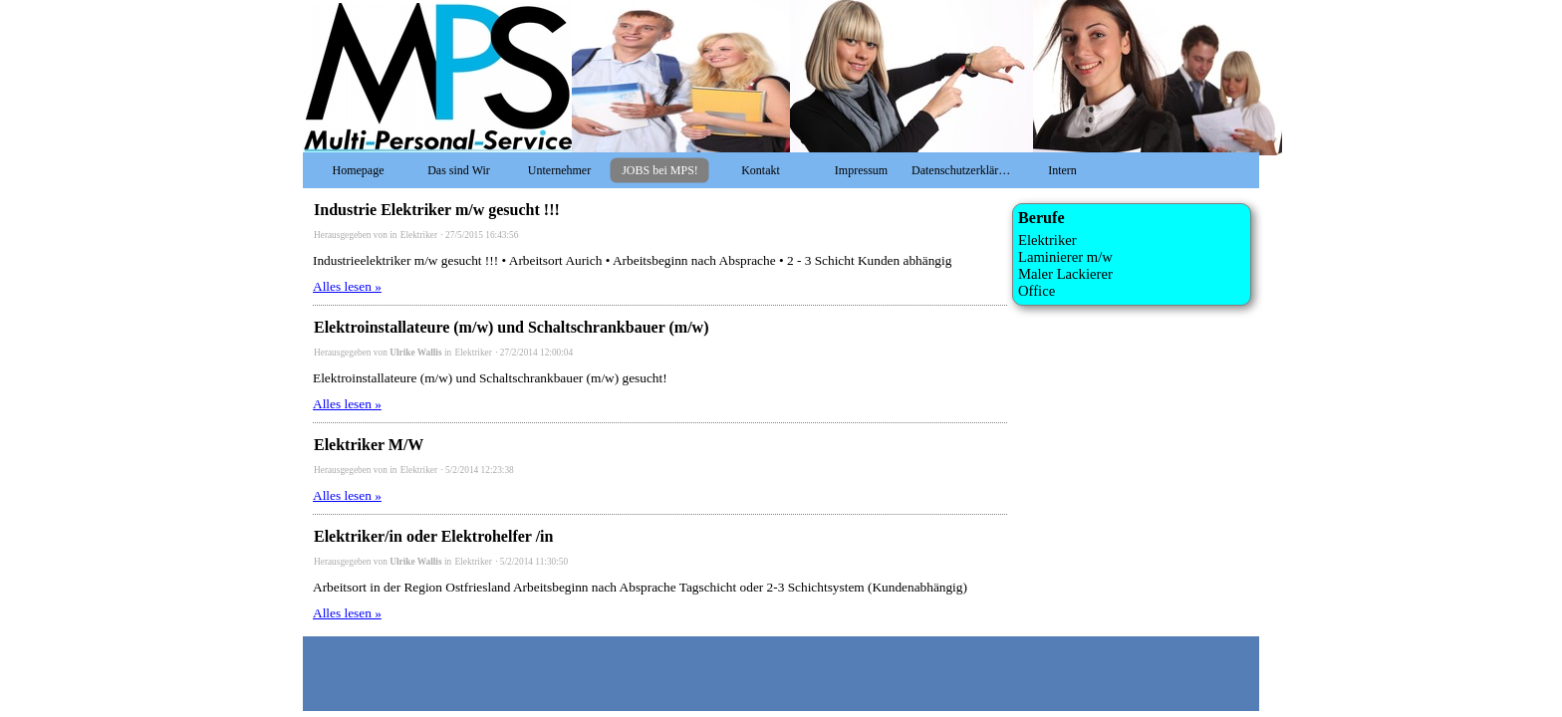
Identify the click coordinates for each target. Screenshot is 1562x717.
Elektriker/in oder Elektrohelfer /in (433, 536)
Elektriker (420, 235)
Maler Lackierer (1065, 274)
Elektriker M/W (368, 444)
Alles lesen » (347, 286)
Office (1036, 291)
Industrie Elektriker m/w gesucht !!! (437, 209)
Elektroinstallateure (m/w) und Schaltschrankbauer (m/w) (511, 327)
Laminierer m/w (1065, 257)
